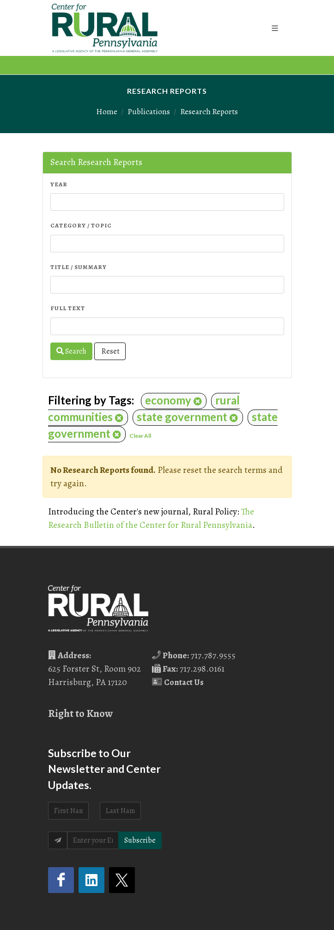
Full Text (67, 308)
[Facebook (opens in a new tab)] (61, 880)
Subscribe (140, 840)
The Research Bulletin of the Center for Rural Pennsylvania (151, 518)
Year (58, 184)
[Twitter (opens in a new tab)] (122, 880)
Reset (110, 351)
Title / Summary (78, 267)
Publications (149, 111)
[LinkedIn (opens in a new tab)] (91, 880)
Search (71, 351)
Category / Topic (81, 225)
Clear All (140, 435)
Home (106, 111)
